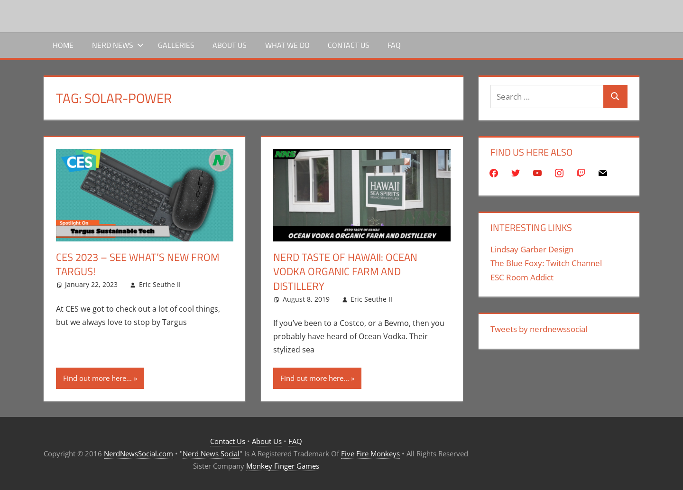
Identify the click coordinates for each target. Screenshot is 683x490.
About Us (229, 45)
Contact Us (348, 45)
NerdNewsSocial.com (138, 453)
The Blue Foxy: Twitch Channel (546, 263)
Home (63, 45)
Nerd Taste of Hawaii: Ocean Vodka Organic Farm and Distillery (345, 272)
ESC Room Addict (522, 277)
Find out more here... (97, 378)
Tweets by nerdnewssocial (538, 329)
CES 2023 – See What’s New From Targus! (137, 264)
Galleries (176, 45)
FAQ (394, 45)
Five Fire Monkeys (370, 453)
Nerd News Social (211, 453)
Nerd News (118, 45)
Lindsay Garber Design (531, 249)
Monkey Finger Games (282, 466)
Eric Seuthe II (160, 284)
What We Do (287, 45)
